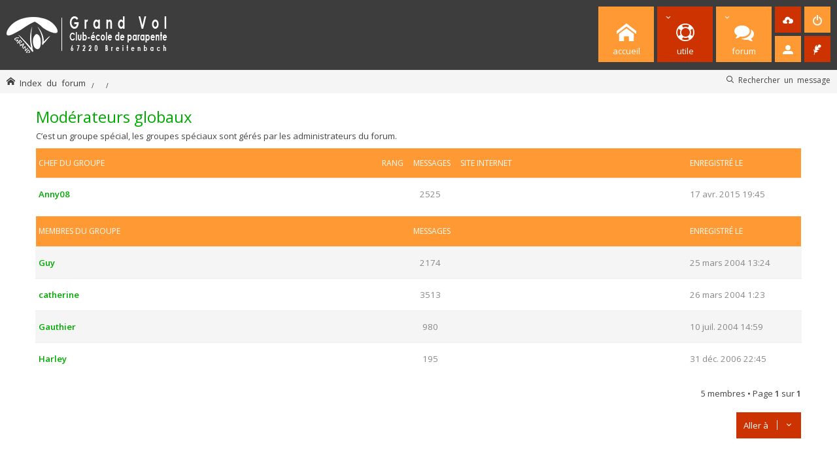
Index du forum (53, 82)
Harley (53, 359)
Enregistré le (716, 163)
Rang (392, 163)
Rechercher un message (784, 80)
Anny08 (54, 194)
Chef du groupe (72, 163)
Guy (47, 263)
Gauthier (57, 327)
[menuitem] (788, 20)
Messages (432, 163)
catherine (59, 295)
